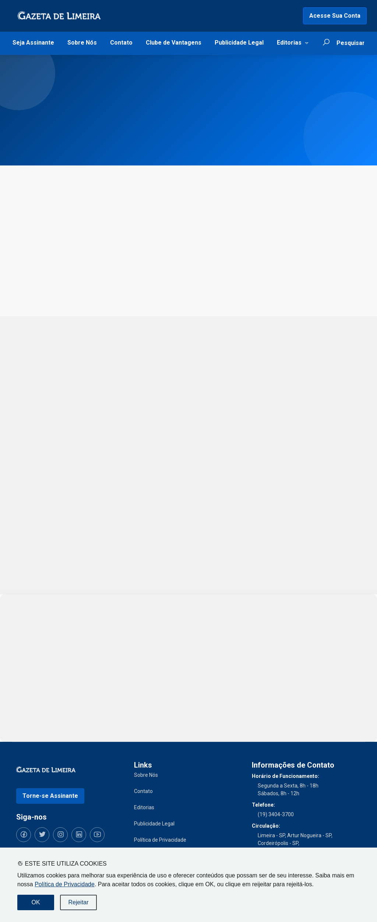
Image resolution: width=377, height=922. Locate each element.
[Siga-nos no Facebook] (23, 834)
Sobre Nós (82, 42)
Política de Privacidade (65, 884)
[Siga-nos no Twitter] (42, 834)
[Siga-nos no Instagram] (60, 834)
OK (35, 902)
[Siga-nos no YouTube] (97, 834)
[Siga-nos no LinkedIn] (78, 834)
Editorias (289, 42)
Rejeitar (78, 902)
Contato (121, 42)
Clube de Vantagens (173, 42)
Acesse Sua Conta (334, 15)
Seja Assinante (33, 42)
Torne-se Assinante (50, 795)
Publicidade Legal (239, 42)
